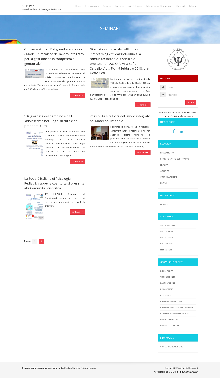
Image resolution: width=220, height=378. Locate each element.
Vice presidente (167, 277)
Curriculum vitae (168, 177)
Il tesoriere (166, 295)
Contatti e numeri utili (171, 347)
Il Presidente (166, 271)
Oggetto (164, 171)
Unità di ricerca (135, 6)
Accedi (190, 102)
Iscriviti (164, 204)
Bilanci (163, 183)
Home (78, 6)
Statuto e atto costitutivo (174, 159)
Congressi (119, 6)
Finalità (164, 165)
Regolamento (167, 153)
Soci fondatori (167, 225)
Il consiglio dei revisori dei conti (176, 307)
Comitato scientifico (170, 325)
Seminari (107, 6)
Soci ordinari (166, 231)
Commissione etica (169, 319)
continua (77, 95)
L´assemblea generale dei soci (174, 313)
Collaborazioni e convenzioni (159, 6)
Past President (167, 283)
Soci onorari (166, 243)
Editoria (192, 6)
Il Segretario (166, 289)
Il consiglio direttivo (171, 301)
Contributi (180, 6)
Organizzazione (92, 6)
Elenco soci (166, 250)
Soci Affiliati (166, 237)
